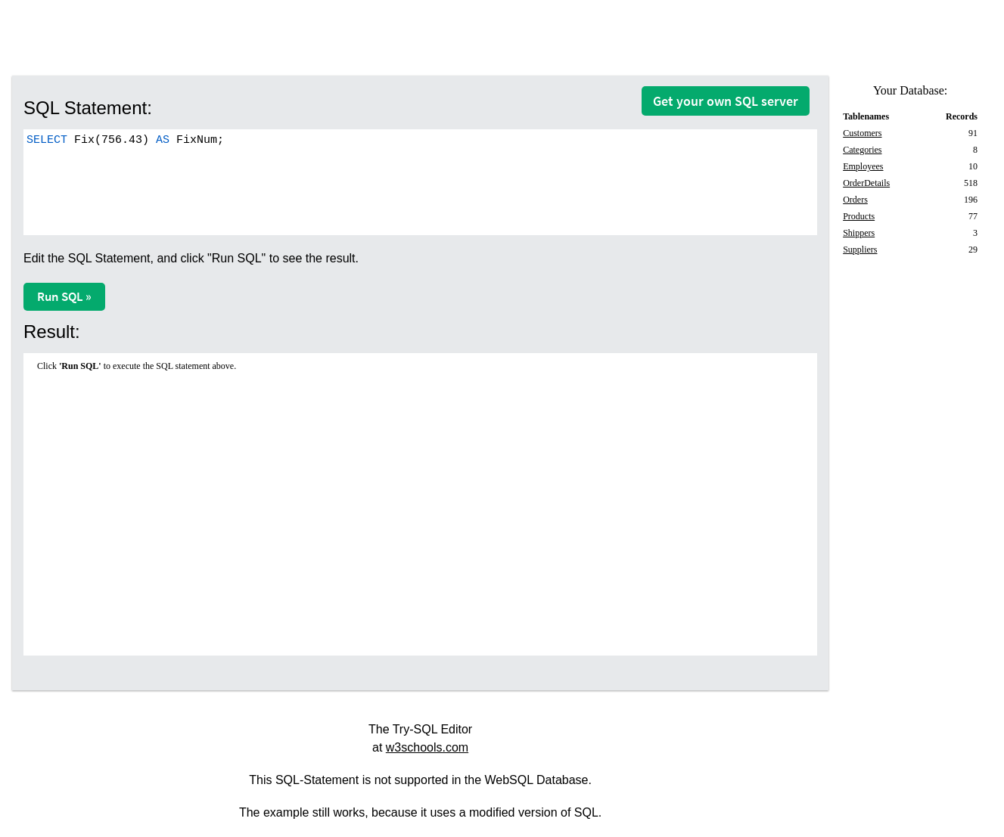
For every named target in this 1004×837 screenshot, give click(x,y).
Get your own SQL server (725, 101)
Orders (855, 199)
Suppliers (860, 249)
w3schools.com (427, 747)
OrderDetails (866, 183)
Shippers (859, 233)
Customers (862, 133)
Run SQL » (64, 296)
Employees (863, 166)
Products (859, 216)
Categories (862, 149)
